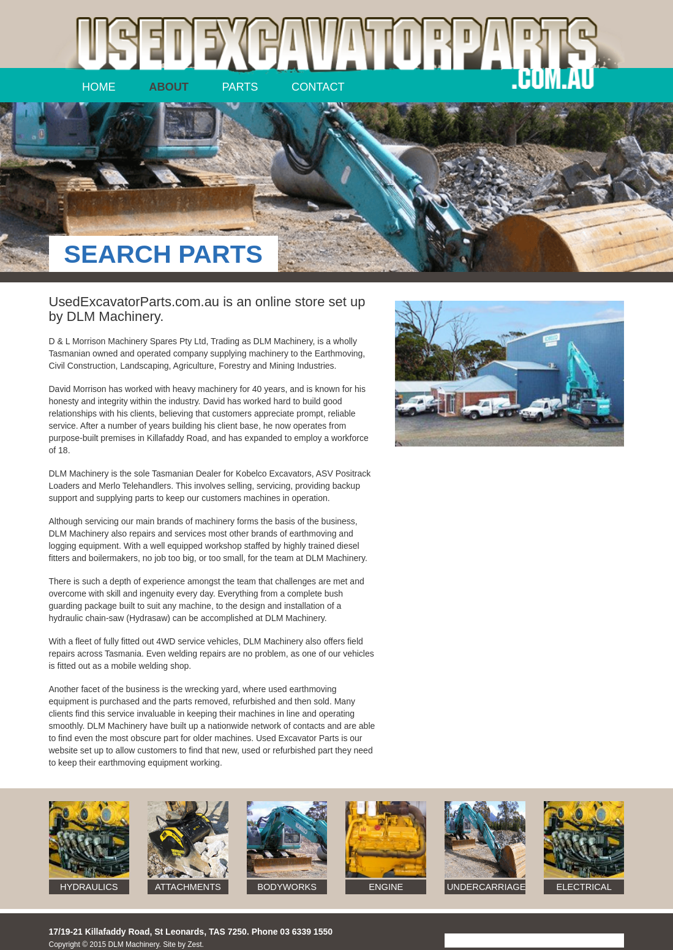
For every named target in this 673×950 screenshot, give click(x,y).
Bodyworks (287, 887)
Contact (318, 87)
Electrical (583, 887)
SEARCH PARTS (163, 253)
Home (99, 87)
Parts (240, 87)
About (169, 87)
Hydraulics (89, 887)
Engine (386, 887)
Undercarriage (486, 887)
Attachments (188, 887)
